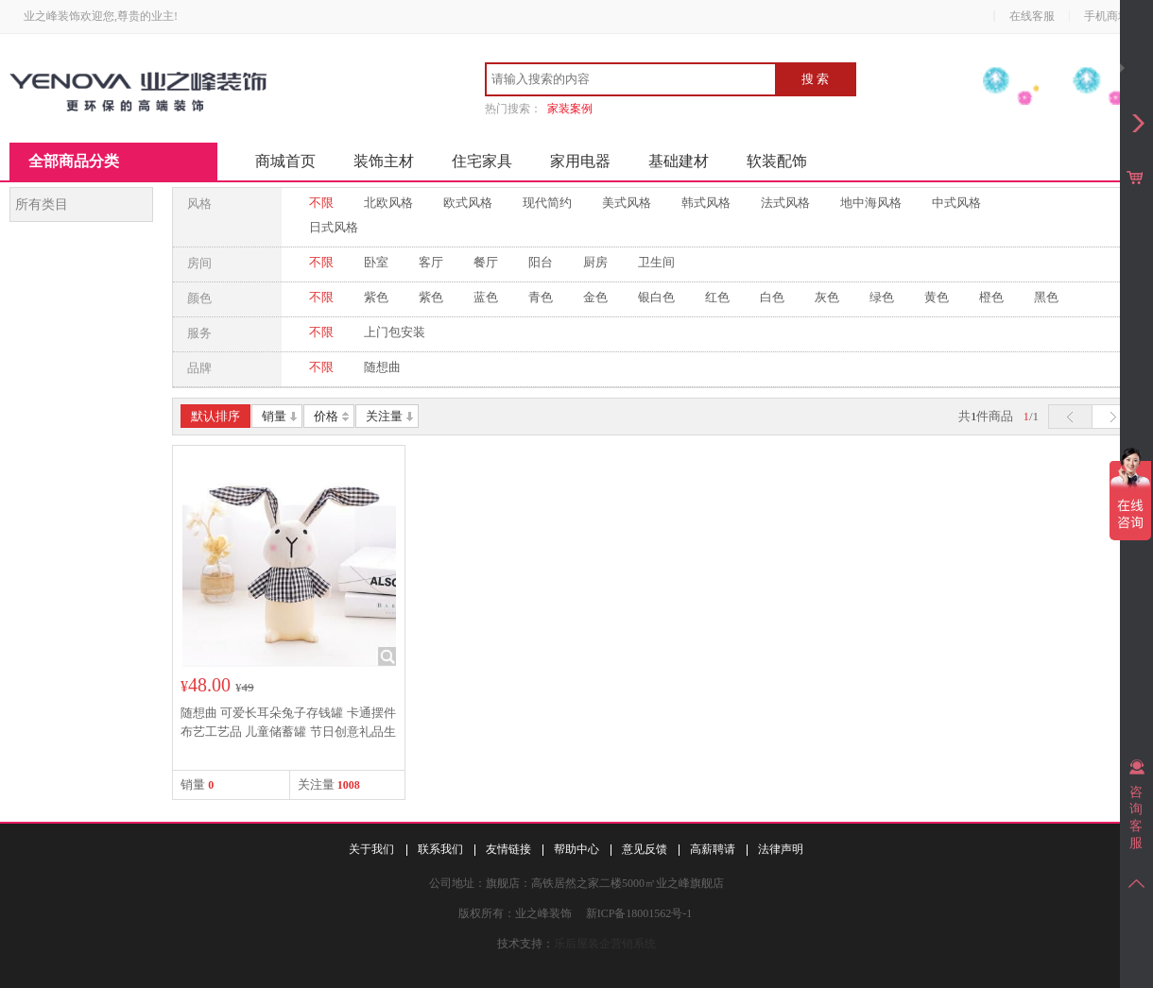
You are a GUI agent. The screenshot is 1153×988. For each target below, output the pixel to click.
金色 (595, 297)
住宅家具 (482, 161)
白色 (772, 297)
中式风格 (956, 203)
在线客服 (1032, 16)
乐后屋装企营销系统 (605, 943)
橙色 (991, 297)
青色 (540, 297)
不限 (321, 203)
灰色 (827, 297)
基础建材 (678, 161)
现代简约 (547, 203)
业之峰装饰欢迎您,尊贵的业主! (101, 16)
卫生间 (656, 262)
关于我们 (371, 849)
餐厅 (485, 262)
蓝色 (485, 297)
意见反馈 (644, 849)
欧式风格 (467, 203)
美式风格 (626, 203)
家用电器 (580, 161)
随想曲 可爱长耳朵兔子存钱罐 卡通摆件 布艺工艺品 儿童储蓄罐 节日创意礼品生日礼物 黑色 (288, 732)
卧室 (376, 262)
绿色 (881, 297)
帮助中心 (576, 849)
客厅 (431, 262)
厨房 (595, 262)
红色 (717, 297)
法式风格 (785, 203)
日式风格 (333, 227)
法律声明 (780, 849)
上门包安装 (394, 332)
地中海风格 (871, 203)
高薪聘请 (712, 849)
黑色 (1046, 297)
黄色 (936, 297)
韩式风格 (706, 203)
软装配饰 (777, 161)
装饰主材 (383, 161)
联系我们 (440, 849)
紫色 (376, 297)
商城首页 (285, 161)
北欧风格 (388, 203)
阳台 (540, 262)
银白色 (656, 297)
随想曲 (382, 367)
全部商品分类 (73, 161)
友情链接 (508, 849)
